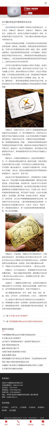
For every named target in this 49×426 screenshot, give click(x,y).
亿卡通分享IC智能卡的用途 (12, 369)
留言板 (4, 410)
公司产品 (14, 407)
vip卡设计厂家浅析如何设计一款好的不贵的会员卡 (21, 342)
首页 (6, 422)
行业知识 (32, 407)
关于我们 (5, 407)
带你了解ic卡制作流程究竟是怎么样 (15, 362)
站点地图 (12, 410)
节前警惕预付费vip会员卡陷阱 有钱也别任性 (26, 321)
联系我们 (41, 407)
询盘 (43, 422)
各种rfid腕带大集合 (9, 355)
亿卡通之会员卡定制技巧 (18, 316)
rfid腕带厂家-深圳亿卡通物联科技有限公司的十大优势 (22, 365)
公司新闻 (23, 407)
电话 (18, 422)
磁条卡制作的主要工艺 (10, 348)
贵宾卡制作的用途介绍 (10, 345)
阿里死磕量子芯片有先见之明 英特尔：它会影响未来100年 (24, 358)
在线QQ (30, 422)
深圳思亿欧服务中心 (33, 418)
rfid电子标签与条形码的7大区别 (14, 352)
